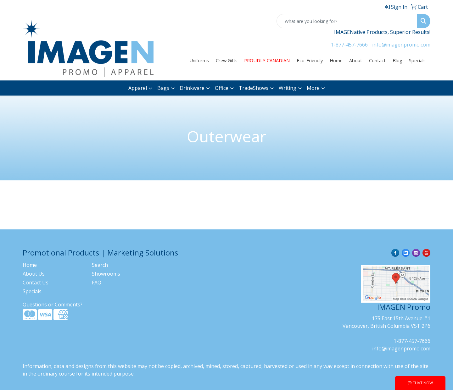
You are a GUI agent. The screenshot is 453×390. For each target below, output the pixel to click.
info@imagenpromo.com (401, 44)
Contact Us (35, 282)
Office (221, 88)
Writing (287, 88)
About (355, 60)
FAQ (96, 282)
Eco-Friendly (310, 60)
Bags (163, 88)
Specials (417, 60)
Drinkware (192, 88)
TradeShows (253, 88)
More (313, 88)
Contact (377, 60)
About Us (34, 273)
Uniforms (199, 60)
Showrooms (106, 273)
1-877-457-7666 (349, 44)
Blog (397, 60)
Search (100, 264)
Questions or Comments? (52, 304)
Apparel (137, 88)
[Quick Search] (347, 21)
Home (336, 60)
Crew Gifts (227, 60)
